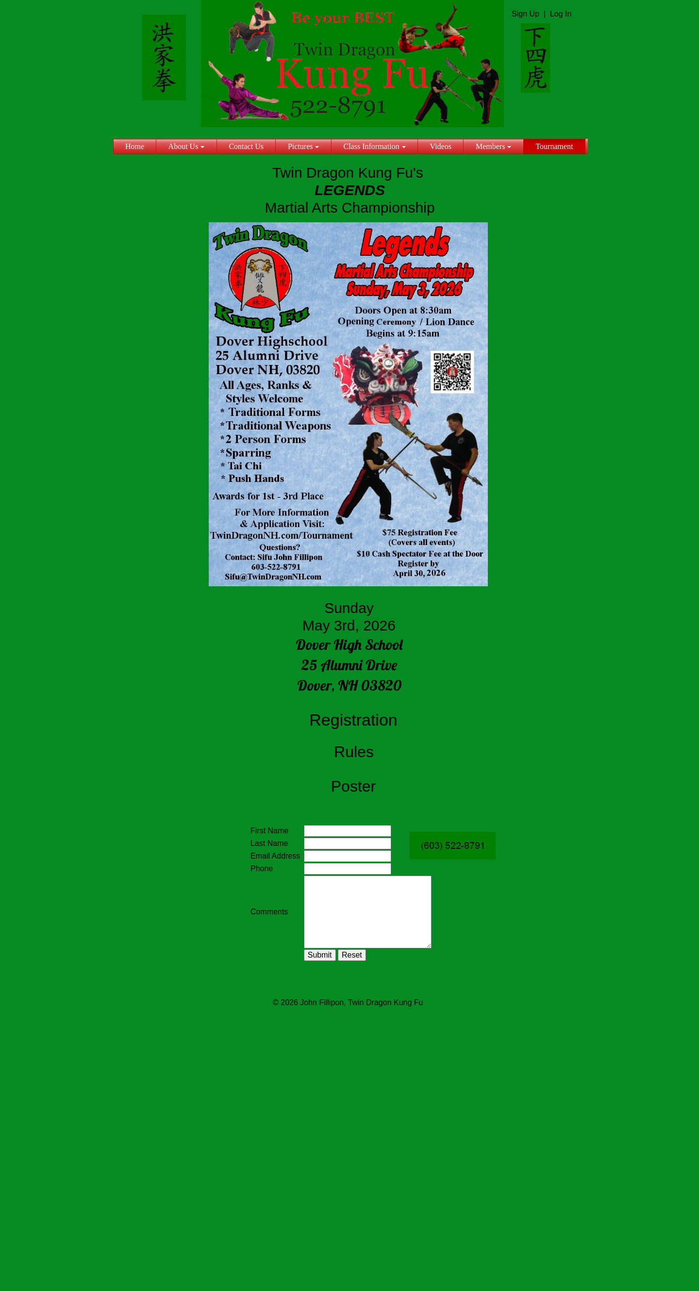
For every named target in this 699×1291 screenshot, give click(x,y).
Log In (560, 14)
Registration (353, 720)
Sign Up (525, 14)
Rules (354, 752)
